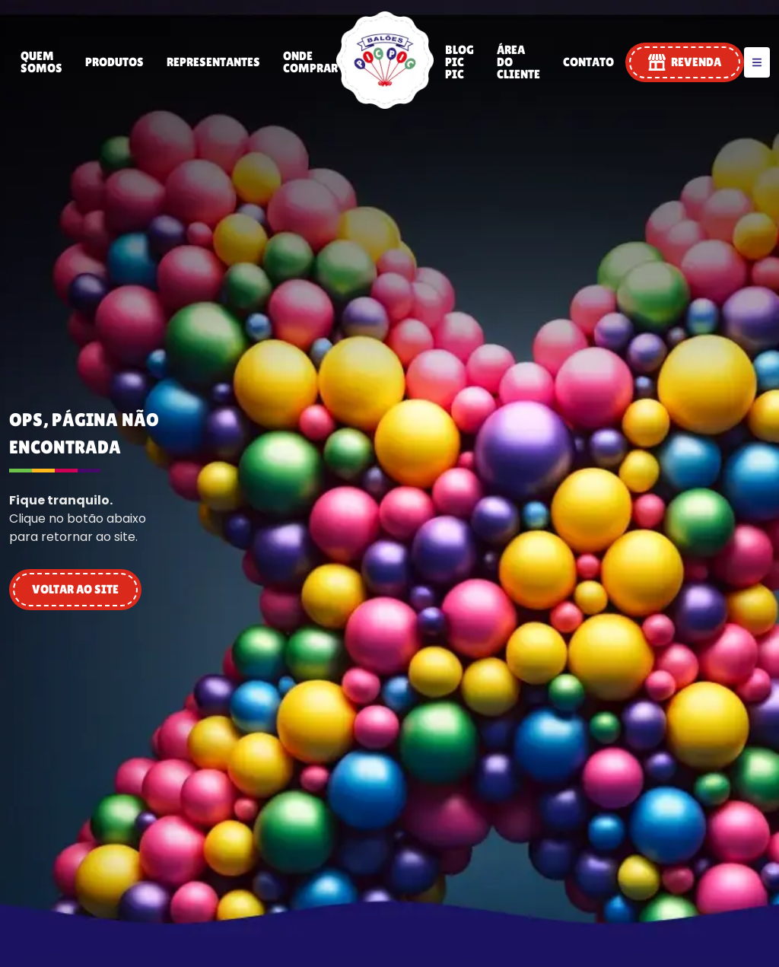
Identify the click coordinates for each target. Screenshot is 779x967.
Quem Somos (41, 62)
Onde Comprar (310, 62)
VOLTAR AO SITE (75, 589)
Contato (588, 62)
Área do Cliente (518, 62)
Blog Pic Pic (459, 62)
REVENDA (684, 62)
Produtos (114, 62)
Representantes (213, 62)
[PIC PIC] (385, 104)
